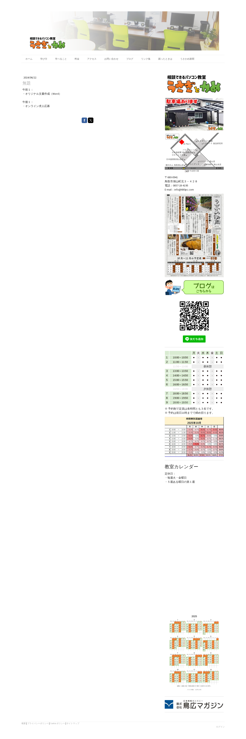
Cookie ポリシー (57, 723)
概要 (23, 723)
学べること (61, 58)
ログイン (220, 726)
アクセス (92, 58)
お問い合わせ (111, 58)
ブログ (129, 58)
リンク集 (145, 58)
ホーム (28, 58)
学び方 (43, 58)
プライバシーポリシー (38, 723)
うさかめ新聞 (187, 58)
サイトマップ (72, 723)
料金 (77, 58)
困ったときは (165, 58)
